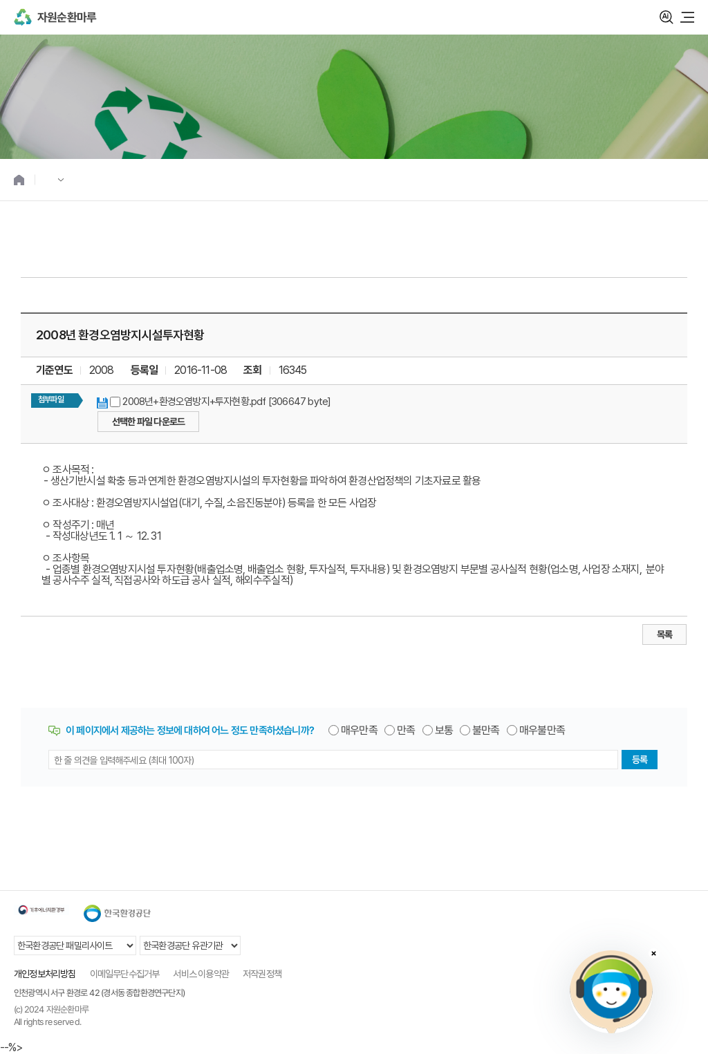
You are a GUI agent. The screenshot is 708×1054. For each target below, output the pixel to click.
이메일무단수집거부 (125, 973)
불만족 (486, 730)
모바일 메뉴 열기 (687, 17)
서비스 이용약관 (201, 973)
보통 (444, 730)
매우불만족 (542, 730)
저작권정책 (262, 973)
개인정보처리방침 (45, 973)
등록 (639, 759)
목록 (664, 634)
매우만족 (359, 730)
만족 (406, 730)
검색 (666, 17)
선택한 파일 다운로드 (148, 421)
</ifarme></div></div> (611, 991)
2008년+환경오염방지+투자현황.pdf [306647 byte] (226, 401)
